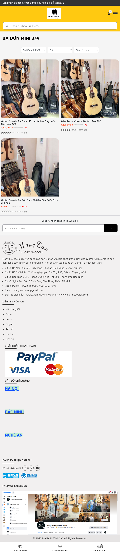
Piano (9, 319)
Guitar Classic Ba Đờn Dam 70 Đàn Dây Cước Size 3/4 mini (29, 201)
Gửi (110, 228)
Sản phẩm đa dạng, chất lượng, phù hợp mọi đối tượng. (33, 2)
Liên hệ (10, 338)
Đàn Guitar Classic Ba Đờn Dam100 (81, 121)
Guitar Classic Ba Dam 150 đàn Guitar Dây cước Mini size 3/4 (28, 123)
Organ (9, 324)
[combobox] (60, 26)
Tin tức (9, 329)
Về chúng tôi (13, 309)
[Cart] (109, 13)
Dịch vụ (10, 334)
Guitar (9, 314)
